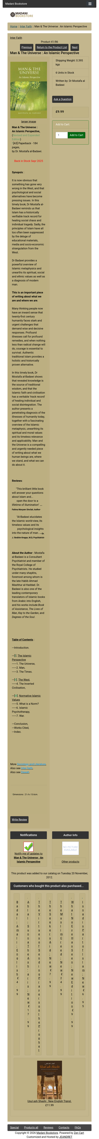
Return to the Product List (52, 47)
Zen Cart (79, 1132)
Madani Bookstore (47, 1132)
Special (14, 1127)
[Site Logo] (21, 14)
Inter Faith (26, 26)
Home (13, 26)
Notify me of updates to (28, 854)
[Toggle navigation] (90, 3)
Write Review (19, 819)
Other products (70, 861)
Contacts (64, 1127)
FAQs (78, 1127)
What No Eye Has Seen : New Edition (72, 954)
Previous (27, 47)
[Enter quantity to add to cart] (62, 135)
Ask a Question (63, 99)
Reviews (48, 1127)
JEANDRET (65, 1136)
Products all (31, 1127)
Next (75, 47)
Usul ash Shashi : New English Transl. (50, 1101)
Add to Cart (76, 135)
